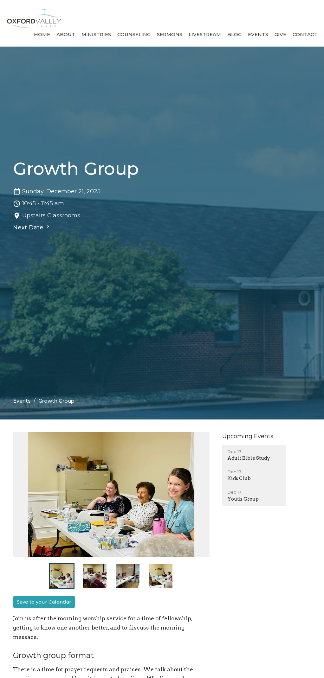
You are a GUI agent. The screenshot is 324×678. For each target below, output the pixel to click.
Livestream (205, 34)
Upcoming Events (247, 436)
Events (258, 34)
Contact (305, 34)
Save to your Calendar (44, 602)
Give (280, 34)
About (65, 34)
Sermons (169, 34)
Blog (234, 34)
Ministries (96, 34)
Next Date (32, 227)
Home (42, 34)
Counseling (134, 34)
